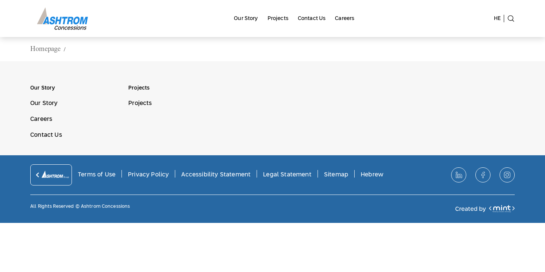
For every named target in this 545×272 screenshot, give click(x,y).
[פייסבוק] (482, 174)
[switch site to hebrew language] (499, 18)
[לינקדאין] (458, 174)
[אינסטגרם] (507, 174)
